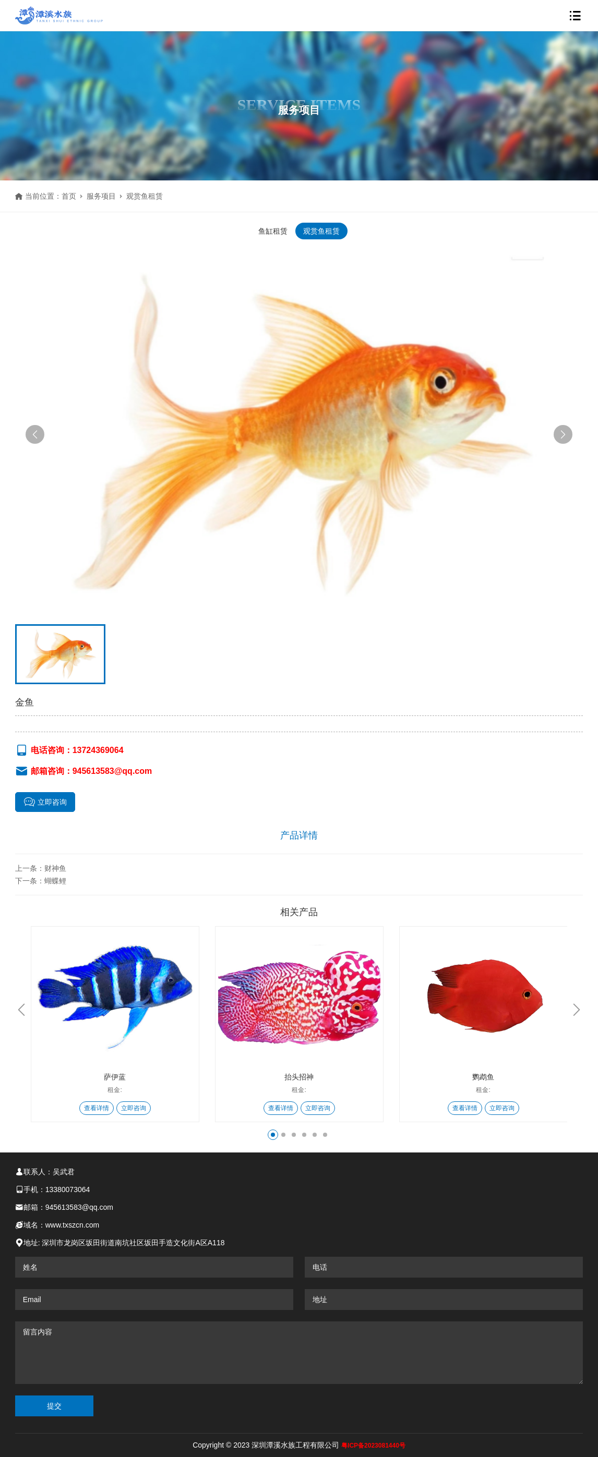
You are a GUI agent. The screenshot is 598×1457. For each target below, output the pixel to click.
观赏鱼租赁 (144, 196)
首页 (69, 196)
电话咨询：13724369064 (69, 750)
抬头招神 (299, 1077)
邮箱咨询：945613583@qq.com (83, 771)
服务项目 (101, 196)
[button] (35, 434)
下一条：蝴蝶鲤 (40, 881)
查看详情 (96, 1108)
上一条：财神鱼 (40, 868)
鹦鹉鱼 (483, 1077)
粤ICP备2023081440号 (373, 1445)
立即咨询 (45, 802)
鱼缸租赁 (273, 231)
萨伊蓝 (115, 1077)
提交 (54, 1406)
